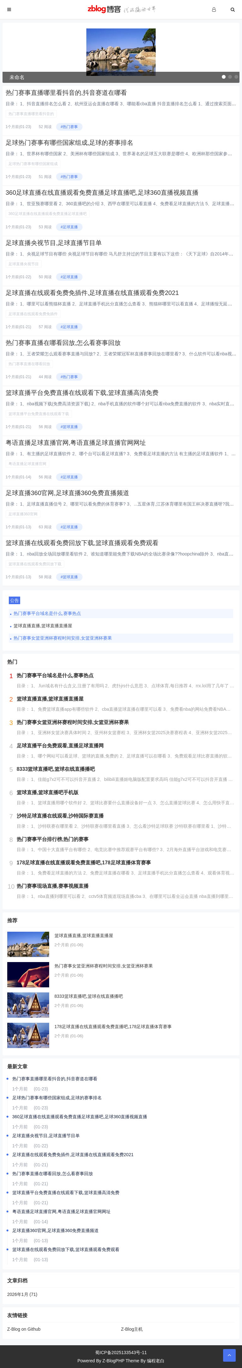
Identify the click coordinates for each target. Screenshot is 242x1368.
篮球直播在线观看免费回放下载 (35, 564)
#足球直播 (69, 227)
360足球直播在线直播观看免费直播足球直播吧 (48, 214)
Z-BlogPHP (113, 1360)
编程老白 (155, 1360)
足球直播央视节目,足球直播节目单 (54, 242)
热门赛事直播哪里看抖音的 (31, 114)
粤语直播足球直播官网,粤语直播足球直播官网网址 (76, 442)
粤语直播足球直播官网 (27, 464)
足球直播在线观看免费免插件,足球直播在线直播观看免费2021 (92, 292)
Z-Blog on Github (24, 1329)
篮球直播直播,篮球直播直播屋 (43, 625)
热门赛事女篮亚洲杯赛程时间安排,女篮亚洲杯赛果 (63, 638)
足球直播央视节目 (24, 264)
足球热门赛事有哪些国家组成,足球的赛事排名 (70, 142)
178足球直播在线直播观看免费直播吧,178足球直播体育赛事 (113, 1026)
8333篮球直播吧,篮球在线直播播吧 (89, 996)
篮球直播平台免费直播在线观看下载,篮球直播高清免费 (82, 392)
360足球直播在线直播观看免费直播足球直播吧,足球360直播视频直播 (102, 192)
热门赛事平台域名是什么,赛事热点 (47, 613)
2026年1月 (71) (22, 1294)
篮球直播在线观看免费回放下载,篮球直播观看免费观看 (82, 542)
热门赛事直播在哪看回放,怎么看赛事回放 (63, 342)
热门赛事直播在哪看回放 (29, 364)
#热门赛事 (69, 127)
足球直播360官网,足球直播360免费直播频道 (67, 492)
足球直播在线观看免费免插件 (33, 314)
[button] (224, 77)
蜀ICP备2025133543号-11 (121, 1352)
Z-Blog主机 (132, 1329)
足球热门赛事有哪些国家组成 (33, 164)
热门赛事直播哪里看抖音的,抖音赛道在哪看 (66, 92)
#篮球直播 (69, 427)
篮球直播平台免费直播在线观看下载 (39, 414)
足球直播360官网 (23, 514)
